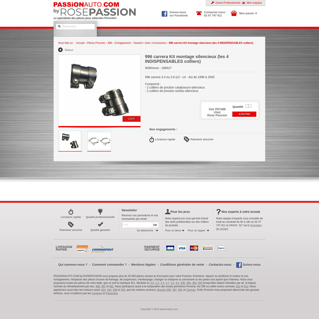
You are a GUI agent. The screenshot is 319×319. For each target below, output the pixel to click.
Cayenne (97, 293)
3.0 (172, 282)
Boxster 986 (164, 289)
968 (115, 289)
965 (194, 282)
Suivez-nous (252, 264)
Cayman (191, 289)
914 (246, 286)
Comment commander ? (109, 264)
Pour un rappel (198, 230)
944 (109, 289)
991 (111, 286)
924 (103, 289)
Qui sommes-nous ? (73, 264)
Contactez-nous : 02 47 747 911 (215, 14)
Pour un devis (175, 230)
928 (123, 289)
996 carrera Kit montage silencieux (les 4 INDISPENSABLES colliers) (211, 42)
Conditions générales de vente (182, 264)
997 (103, 286)
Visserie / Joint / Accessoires (149, 42)
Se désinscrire (147, 230)
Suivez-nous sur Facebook (175, 13)
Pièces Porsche (96, 42)
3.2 (177, 282)
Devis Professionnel (227, 2)
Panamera (112, 293)
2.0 (152, 282)
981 (180, 289)
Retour (69, 50)
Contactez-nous (220, 264)
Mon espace (254, 2)
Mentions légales (143, 264)
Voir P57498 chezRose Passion (217, 112)
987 (174, 289)
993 (200, 282)
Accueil (80, 42)
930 (183, 282)
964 (189, 282)
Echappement (123, 42)
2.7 (167, 282)
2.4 (162, 282)
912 (238, 286)
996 (110, 42)
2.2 (157, 282)
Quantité (238, 106)
